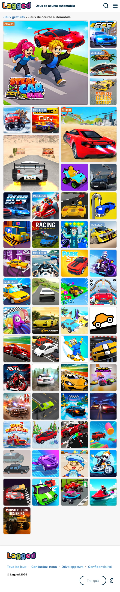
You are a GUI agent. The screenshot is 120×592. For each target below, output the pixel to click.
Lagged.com (22, 556)
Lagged (17, 6)
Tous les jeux (17, 567)
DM (112, 580)
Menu (115, 5)
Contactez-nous (44, 567)
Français (93, 581)
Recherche (106, 5)
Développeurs (72, 567)
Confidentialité (100, 567)
